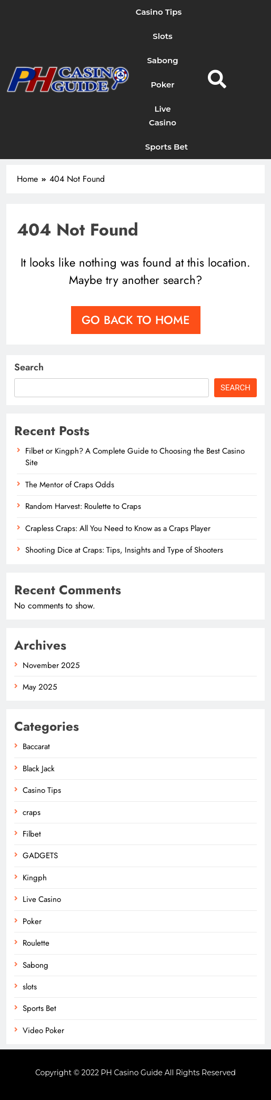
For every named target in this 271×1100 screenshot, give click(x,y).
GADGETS (40, 855)
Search (29, 367)
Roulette (36, 943)
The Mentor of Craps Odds (69, 484)
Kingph (35, 877)
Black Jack (39, 768)
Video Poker (43, 1030)
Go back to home (136, 319)
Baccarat (36, 746)
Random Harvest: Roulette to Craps (83, 506)
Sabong (162, 60)
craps (32, 812)
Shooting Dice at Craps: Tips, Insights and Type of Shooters (124, 550)
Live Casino (162, 115)
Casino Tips (159, 12)
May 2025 (40, 687)
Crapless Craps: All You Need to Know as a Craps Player (117, 528)
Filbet (32, 834)
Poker (162, 85)
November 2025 (51, 665)
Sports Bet (166, 147)
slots (163, 36)
